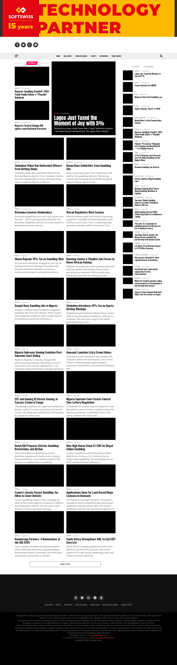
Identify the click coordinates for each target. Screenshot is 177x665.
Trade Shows (116, 56)
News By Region (81, 604)
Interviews (104, 56)
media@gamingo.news (105, 638)
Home (58, 56)
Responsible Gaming (110, 604)
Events (93, 56)
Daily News (67, 56)
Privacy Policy (126, 604)
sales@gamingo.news (99, 635)
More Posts (65, 564)
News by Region (81, 56)
